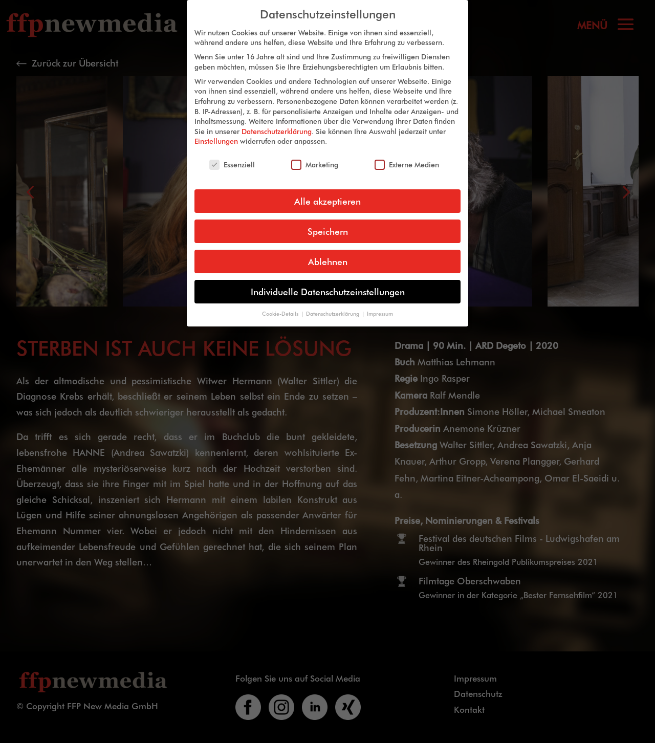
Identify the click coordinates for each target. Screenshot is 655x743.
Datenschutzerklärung (277, 123)
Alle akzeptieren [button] (327, 193)
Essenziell (232, 157)
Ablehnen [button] (327, 253)
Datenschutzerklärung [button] (333, 305)
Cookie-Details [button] (281, 305)
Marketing (314, 157)
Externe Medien (407, 157)
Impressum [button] (380, 305)
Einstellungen (216, 133)
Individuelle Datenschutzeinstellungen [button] (328, 284)
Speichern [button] (328, 223)
